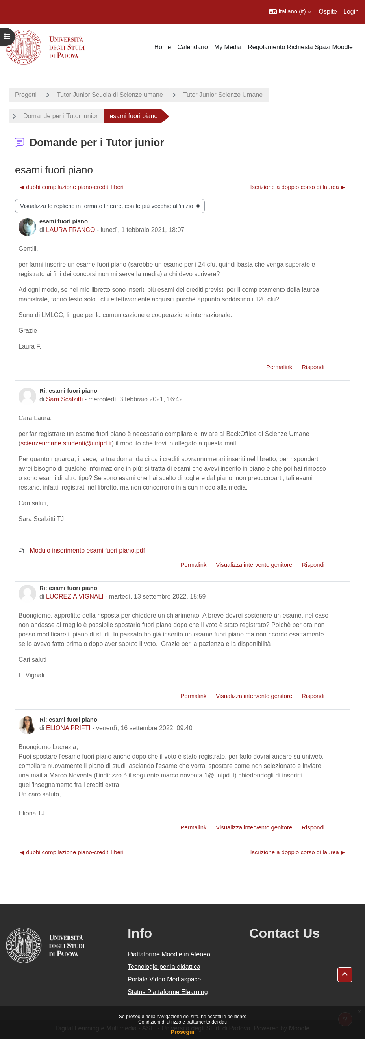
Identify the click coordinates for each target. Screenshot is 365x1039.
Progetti (26, 94)
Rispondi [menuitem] (313, 367)
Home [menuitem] (162, 47)
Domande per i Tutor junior (60, 116)
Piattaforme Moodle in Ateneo (169, 954)
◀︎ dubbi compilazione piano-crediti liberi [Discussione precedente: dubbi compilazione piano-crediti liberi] (72, 187)
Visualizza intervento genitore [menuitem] (254, 565)
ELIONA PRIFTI (68, 728)
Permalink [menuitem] (279, 367)
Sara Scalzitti (64, 399)
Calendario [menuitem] (192, 47)
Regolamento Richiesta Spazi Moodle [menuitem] (300, 47)
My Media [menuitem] (227, 47)
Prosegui (183, 1032)
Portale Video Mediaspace (164, 979)
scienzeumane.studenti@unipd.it (66, 443)
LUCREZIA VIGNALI (75, 596)
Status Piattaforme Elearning (168, 992)
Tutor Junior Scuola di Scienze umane (110, 94)
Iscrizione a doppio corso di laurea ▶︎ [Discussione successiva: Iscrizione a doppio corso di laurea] (297, 187)
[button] (289, 12)
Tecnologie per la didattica (164, 966)
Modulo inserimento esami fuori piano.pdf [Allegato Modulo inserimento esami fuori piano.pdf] (82, 550)
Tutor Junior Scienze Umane (223, 94)
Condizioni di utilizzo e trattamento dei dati (182, 1022)
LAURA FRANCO (70, 229)
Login (351, 11)
